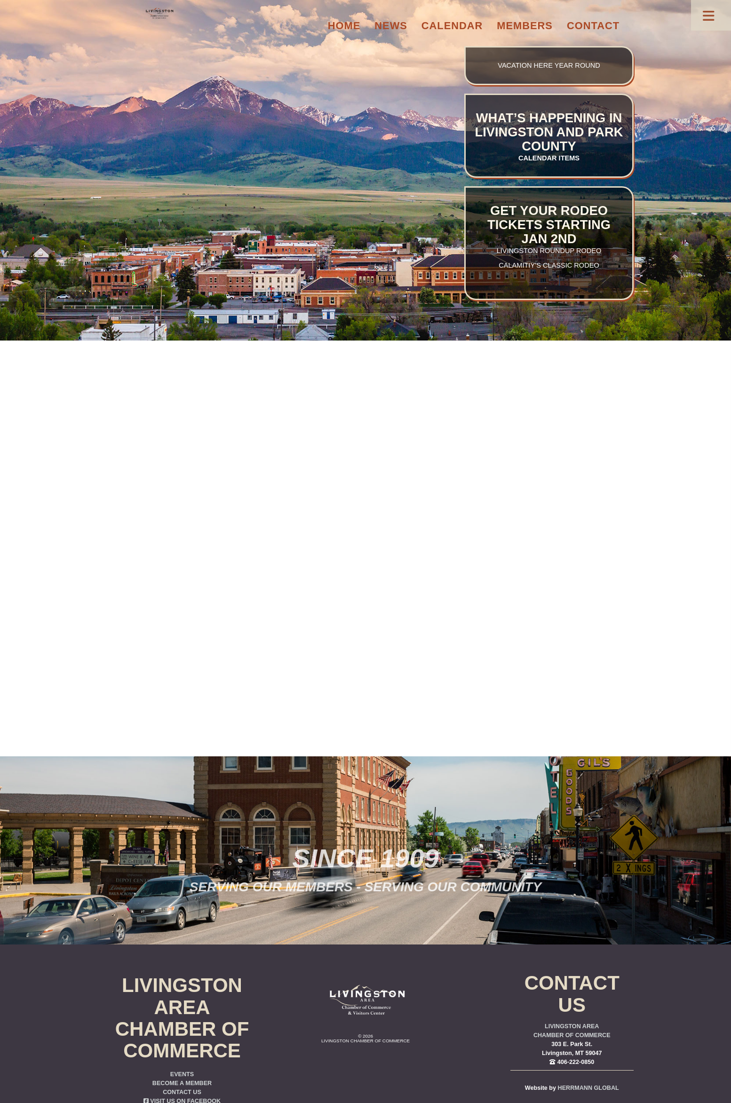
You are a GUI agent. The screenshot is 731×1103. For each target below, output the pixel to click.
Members (525, 26)
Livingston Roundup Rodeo (549, 250)
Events (182, 1074)
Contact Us (182, 1092)
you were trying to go (416, 541)
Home (344, 26)
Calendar (452, 26)
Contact (593, 26)
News (390, 26)
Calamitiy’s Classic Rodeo (549, 265)
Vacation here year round (549, 65)
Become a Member (182, 1083)
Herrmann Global (588, 1088)
